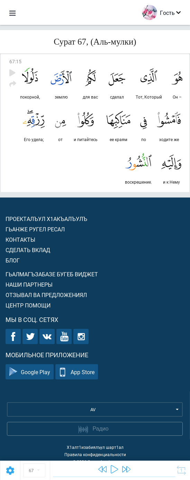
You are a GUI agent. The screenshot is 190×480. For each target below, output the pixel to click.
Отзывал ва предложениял (46, 294)
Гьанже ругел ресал (35, 229)
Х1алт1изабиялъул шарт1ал (95, 447)
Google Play (29, 372)
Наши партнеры (29, 284)
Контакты (20, 239)
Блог (13, 260)
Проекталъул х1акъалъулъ (46, 218)
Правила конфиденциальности (95, 454)
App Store (76, 372)
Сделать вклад (28, 249)
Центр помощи (28, 305)
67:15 (15, 61)
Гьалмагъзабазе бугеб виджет (52, 274)
